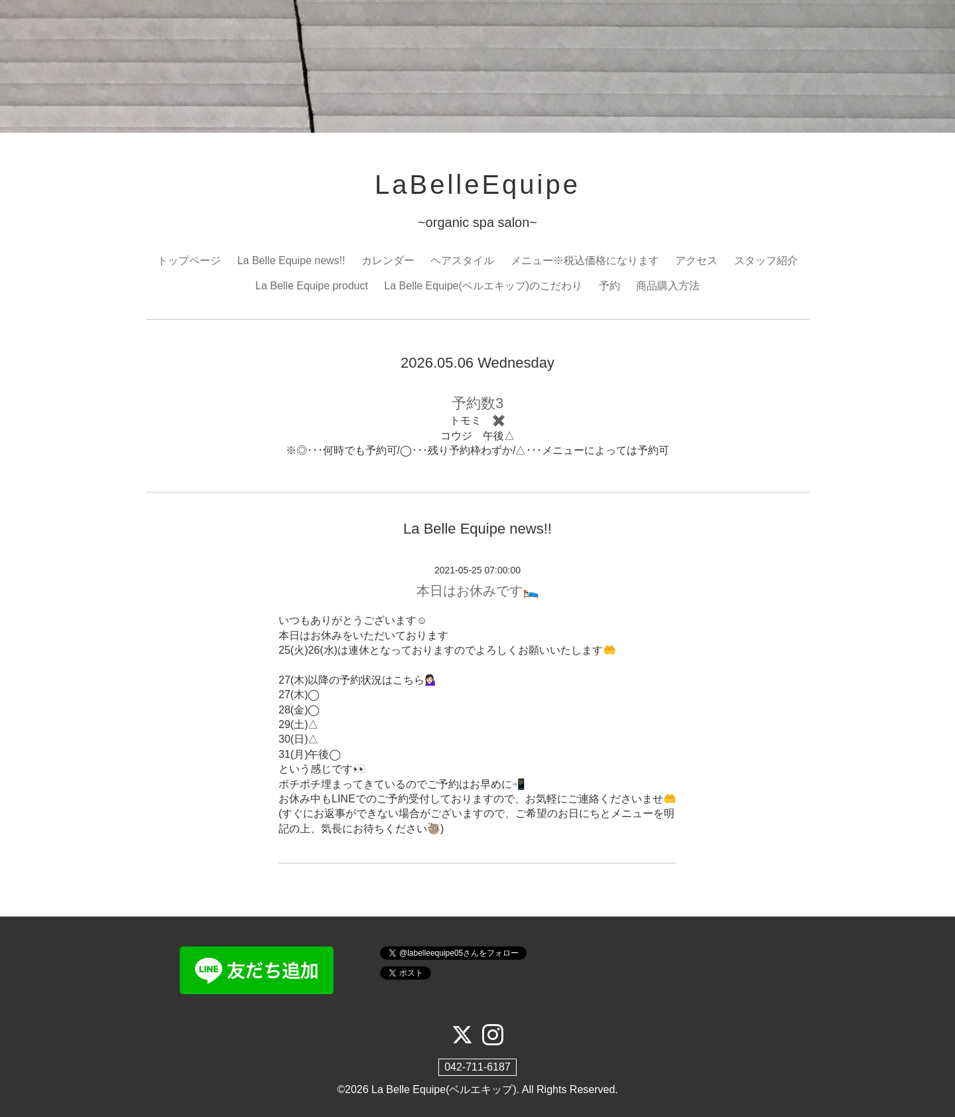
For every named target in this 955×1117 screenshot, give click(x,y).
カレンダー (387, 260)
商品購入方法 (668, 285)
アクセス (696, 260)
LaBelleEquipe (477, 184)
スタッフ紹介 (766, 260)
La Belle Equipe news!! (291, 260)
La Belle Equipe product (311, 285)
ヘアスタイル (462, 260)
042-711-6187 (477, 1067)
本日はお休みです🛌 (477, 590)
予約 (609, 285)
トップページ (189, 260)
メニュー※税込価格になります (585, 260)
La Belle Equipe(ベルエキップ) (444, 1089)
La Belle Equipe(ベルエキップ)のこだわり (483, 285)
